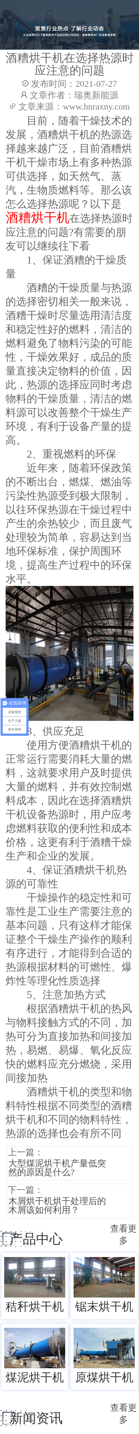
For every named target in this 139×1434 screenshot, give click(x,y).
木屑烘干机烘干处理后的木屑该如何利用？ (57, 1205)
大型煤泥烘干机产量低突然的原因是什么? (57, 1167)
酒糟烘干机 (37, 218)
